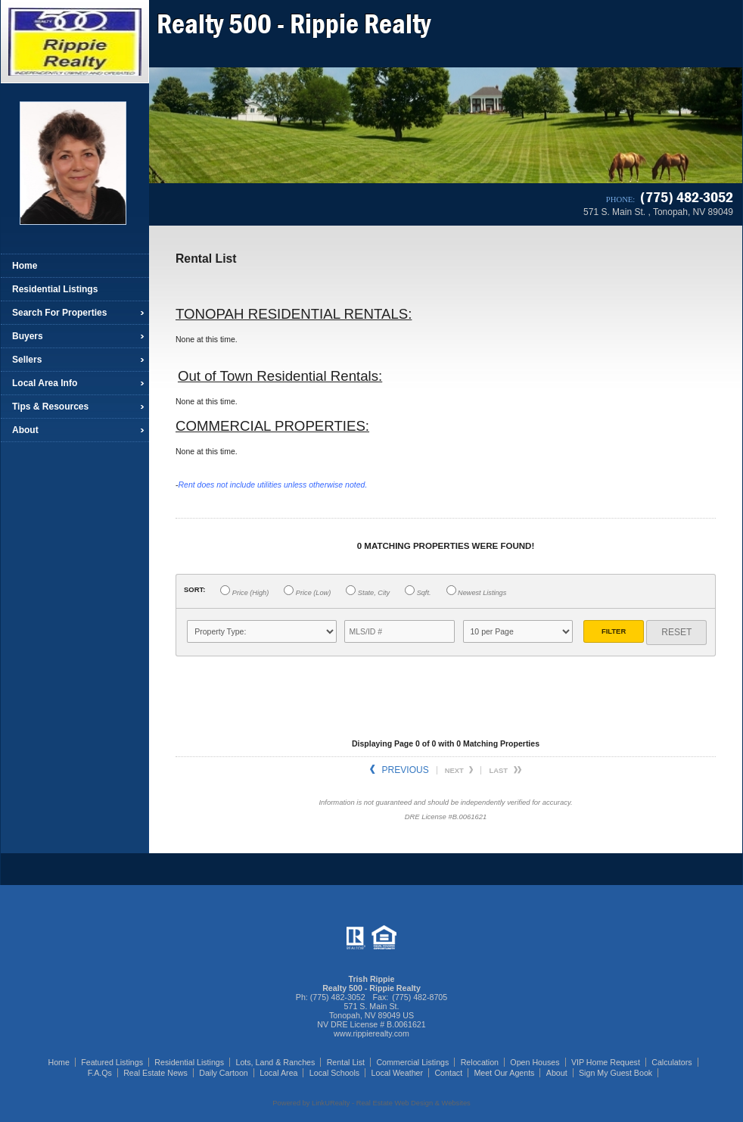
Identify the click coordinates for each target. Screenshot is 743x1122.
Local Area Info (44, 383)
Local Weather (398, 1072)
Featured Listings (112, 1062)
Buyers (27, 336)
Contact (448, 1072)
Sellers (27, 359)
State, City (368, 591)
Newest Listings (476, 591)
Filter (614, 631)
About (25, 430)
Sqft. (418, 591)
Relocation (480, 1062)
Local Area (278, 1072)
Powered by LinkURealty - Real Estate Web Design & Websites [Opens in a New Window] (371, 1103)
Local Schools (334, 1072)
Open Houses (534, 1062)
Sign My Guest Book (615, 1072)
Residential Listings (55, 289)
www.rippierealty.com (371, 1033)
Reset (676, 632)
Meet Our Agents (504, 1072)
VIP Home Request (605, 1062)
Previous (399, 770)
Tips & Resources (50, 406)
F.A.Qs (100, 1072)
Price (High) (244, 591)
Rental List (346, 1062)
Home (24, 265)
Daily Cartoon (223, 1072)
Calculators (671, 1062)
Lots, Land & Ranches (275, 1062)
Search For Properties (59, 312)
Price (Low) (307, 591)
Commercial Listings (412, 1062)
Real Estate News (155, 1072)
